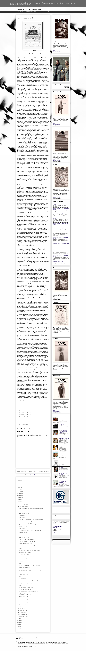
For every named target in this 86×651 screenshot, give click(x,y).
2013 (19, 618)
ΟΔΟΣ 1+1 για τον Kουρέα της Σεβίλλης (27, 539)
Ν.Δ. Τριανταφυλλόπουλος (57, 526)
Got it (75, 3)
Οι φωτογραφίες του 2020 (62, 424)
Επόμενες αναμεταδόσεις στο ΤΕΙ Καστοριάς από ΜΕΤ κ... (30, 530)
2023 (19, 485)
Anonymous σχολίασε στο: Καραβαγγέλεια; (59, 251)
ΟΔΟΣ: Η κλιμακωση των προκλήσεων (26, 556)
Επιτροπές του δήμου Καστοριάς (25, 521)
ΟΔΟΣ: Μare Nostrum (23, 578)
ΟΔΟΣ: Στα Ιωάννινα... (23, 510)
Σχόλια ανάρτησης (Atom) (35, 474)
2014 (19, 503)
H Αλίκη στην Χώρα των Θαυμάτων (26, 548)
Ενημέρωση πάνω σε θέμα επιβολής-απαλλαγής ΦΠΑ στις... (30, 583)
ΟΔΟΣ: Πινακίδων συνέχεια (24, 546)
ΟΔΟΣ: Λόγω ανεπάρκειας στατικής (26, 589)
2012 (19, 620)
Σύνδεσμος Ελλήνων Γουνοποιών (25, 581)
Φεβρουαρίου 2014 (23, 614)
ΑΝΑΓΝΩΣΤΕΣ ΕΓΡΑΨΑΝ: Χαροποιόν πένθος (63, 460)
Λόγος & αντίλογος (23, 517)
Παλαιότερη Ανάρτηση (44, 471)
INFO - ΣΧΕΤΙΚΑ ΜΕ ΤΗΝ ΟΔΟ (31, 11)
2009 (19, 626)
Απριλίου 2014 (22, 610)
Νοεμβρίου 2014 (22, 506)
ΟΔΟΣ (54, 50)
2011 (19, 622)
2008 (19, 628)
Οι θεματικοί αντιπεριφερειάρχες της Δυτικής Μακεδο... (29, 523)
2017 (19, 497)
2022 (19, 487)
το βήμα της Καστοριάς (56, 51)
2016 (19, 499)
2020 (19, 491)
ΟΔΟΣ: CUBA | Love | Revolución (25, 420)
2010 (19, 624)
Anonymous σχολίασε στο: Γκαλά (58, 232)
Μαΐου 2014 (21, 608)
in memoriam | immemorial (24, 567)
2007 (19, 630)
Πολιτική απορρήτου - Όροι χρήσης (46, 11)
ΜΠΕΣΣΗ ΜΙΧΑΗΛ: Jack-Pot (25, 552)
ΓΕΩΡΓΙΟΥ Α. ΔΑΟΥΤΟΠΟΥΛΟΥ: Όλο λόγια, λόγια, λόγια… (31, 508)
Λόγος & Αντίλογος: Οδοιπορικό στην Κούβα (27, 416)
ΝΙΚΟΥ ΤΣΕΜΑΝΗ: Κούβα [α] (25, 412)
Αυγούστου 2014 (22, 602)
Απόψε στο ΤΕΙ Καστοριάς (24, 534)
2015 (19, 501)
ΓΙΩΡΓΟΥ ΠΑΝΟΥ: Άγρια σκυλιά (25, 543)
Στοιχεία (20, 572)
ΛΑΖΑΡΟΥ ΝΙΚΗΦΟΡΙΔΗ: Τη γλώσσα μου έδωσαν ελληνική (31, 519)
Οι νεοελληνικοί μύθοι (23, 574)
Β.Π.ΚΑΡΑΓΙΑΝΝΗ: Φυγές (24, 569)
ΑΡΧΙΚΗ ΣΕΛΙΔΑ (20, 11)
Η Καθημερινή (55, 527)
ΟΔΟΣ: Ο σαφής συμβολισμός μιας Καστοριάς (63, 446)
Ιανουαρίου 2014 (22, 616)
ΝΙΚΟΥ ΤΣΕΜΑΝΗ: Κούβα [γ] (25, 414)
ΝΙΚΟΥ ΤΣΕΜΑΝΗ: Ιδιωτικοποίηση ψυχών (27, 511)
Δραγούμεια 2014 (22, 515)
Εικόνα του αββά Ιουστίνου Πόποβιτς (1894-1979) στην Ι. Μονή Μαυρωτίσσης (63, 431)
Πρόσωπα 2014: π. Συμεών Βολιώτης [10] (63, 474)
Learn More (69, 3)
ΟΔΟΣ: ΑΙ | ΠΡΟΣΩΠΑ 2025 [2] (64, 452)
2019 (19, 493)
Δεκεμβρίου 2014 (22, 504)
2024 (19, 483)
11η (20, 563)
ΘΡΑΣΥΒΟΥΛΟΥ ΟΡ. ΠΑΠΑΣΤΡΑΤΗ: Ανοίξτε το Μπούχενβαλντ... (63, 481)
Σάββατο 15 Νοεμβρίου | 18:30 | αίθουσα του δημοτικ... (29, 550)
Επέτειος (21, 561)
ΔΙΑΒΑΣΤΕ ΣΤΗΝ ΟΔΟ (24, 513)
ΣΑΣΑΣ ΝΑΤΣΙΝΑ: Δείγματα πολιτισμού (27, 587)
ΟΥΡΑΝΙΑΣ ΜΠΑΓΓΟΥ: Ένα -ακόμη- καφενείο (28, 591)
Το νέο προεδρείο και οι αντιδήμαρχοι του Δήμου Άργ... (29, 524)
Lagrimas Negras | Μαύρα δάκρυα (25, 418)
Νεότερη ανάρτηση (21, 471)
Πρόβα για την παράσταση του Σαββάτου (27, 541)
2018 (19, 495)
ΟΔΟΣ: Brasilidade (22, 535)
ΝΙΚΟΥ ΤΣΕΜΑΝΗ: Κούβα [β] (25, 596)
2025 (19, 482)
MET (20, 576)
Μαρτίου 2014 (22, 612)
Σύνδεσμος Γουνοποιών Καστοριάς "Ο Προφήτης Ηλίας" (30, 580)
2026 (19, 480)
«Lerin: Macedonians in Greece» (25, 559)
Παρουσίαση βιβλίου (23, 532)
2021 (19, 489)
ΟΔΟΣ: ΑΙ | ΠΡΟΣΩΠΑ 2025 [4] (64, 438)
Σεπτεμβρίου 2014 (23, 600)
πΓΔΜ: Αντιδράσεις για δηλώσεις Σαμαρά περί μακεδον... (30, 557)
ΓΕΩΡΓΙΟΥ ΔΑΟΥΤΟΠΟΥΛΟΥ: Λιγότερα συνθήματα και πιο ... (31, 545)
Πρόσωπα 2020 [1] (61, 467)
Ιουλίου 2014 (22, 604)
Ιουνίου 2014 (22, 606)
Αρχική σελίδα (32, 471)
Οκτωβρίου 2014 (22, 599)
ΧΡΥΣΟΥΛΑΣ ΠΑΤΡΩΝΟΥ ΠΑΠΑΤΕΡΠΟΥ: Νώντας (29, 565)
